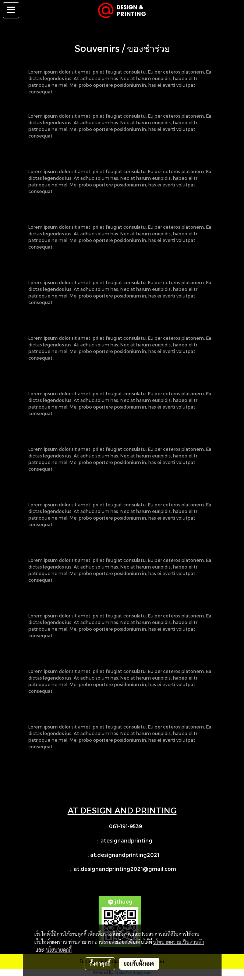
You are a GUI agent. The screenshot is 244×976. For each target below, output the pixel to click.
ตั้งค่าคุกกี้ (99, 963)
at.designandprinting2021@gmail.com (125, 869)
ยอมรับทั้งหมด (139, 963)
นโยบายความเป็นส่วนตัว (178, 941)
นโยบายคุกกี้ (59, 949)
